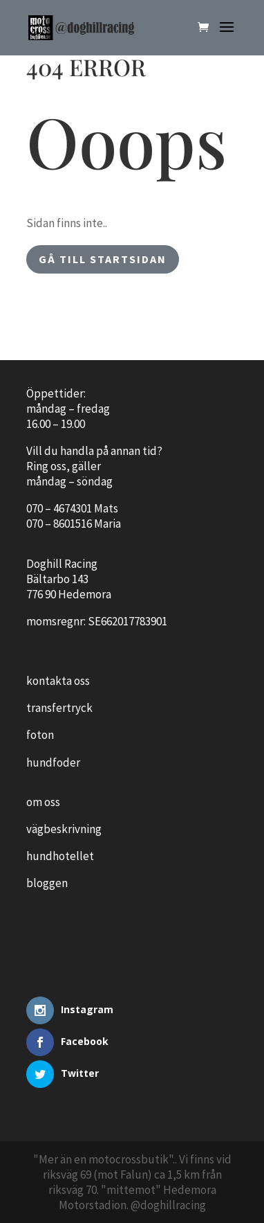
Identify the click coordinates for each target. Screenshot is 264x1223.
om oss (43, 802)
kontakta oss (58, 680)
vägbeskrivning (64, 829)
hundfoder (53, 762)
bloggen (47, 883)
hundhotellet (60, 856)
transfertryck (59, 707)
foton (40, 734)
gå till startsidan (103, 259)
